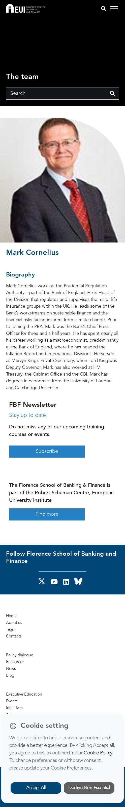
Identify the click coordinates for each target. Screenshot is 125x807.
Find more (47, 514)
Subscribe (47, 451)
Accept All (36, 788)
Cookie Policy (98, 753)
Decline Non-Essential (89, 788)
